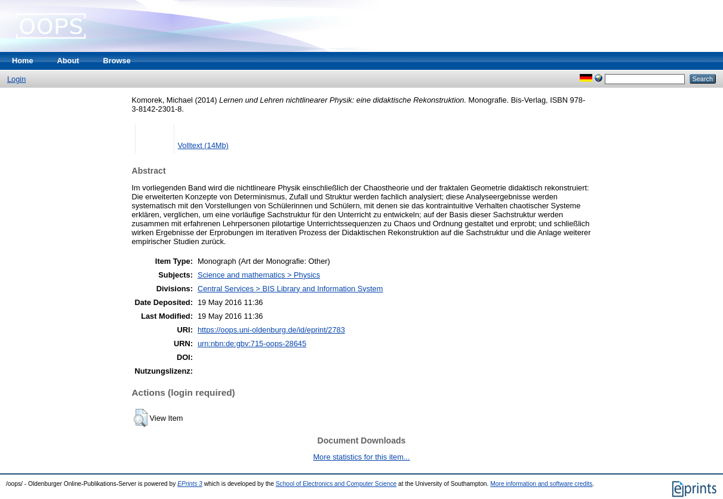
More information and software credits (541, 483)
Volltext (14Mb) (203, 145)
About (68, 60)
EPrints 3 (189, 483)
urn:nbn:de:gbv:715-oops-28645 (252, 343)
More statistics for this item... (361, 456)
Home (22, 60)
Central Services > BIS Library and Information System (290, 288)
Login (16, 79)
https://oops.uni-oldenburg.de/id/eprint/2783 (271, 329)
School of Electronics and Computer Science (336, 483)
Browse (117, 60)
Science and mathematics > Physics (259, 274)
